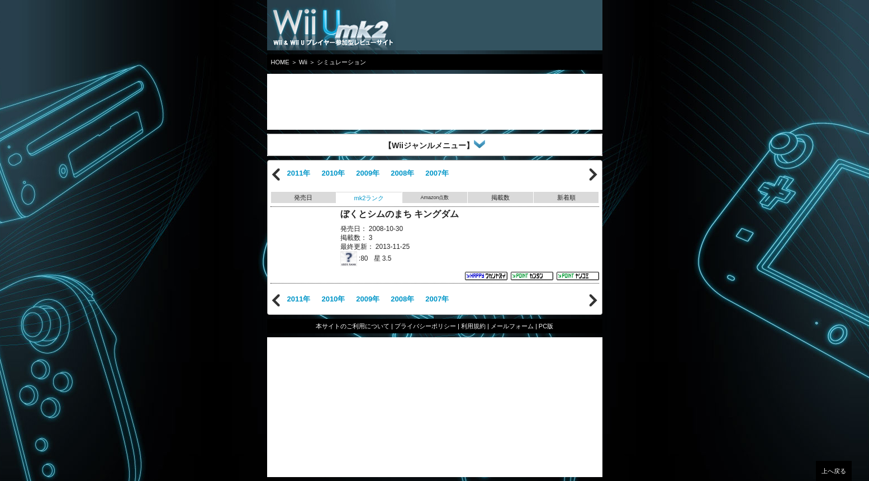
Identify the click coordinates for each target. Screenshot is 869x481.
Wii (303, 62)
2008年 (402, 173)
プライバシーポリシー (425, 326)
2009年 (367, 173)
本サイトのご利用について (353, 326)
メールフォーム (512, 326)
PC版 (546, 326)
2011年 (299, 173)
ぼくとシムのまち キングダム (399, 214)
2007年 (437, 173)
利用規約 (473, 326)
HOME (280, 62)
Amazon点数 (434, 197)
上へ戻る (833, 471)
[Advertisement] (356, 102)
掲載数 (500, 197)
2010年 (333, 173)
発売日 (303, 197)
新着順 (566, 197)
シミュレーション (341, 62)
